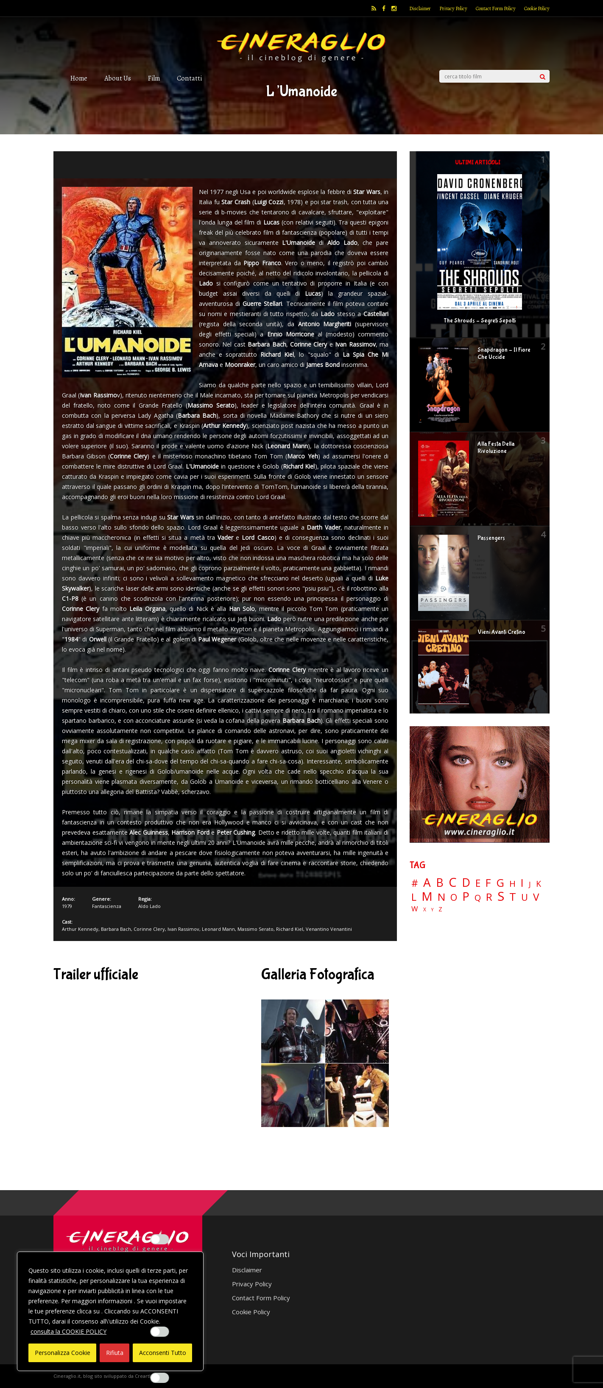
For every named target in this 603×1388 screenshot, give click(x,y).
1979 (67, 906)
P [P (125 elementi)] (465, 896)
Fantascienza (106, 906)
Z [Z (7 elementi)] (440, 909)
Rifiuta (114, 1353)
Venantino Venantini (329, 929)
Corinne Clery (149, 929)
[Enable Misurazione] (160, 1332)
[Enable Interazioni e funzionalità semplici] (160, 1239)
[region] (110, 1311)
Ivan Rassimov (183, 929)
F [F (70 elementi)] (488, 883)
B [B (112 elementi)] (440, 882)
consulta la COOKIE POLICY (68, 1331)
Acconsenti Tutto (162, 1353)
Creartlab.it (147, 1376)
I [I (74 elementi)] (522, 882)
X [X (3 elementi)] (424, 909)
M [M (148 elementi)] (427, 896)
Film (154, 78)
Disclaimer (420, 8)
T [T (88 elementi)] (512, 896)
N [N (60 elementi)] (441, 897)
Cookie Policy (537, 8)
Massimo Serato (255, 929)
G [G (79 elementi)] (500, 882)
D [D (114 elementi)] (466, 882)
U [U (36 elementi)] (524, 897)
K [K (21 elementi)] (538, 884)
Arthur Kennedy (80, 929)
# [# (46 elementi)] (414, 883)
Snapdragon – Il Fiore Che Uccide (503, 354)
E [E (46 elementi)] (477, 883)
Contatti (189, 78)
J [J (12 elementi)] (530, 884)
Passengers (491, 538)
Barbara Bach (116, 929)
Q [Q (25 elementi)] (478, 897)
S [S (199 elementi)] (500, 896)
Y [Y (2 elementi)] (432, 910)
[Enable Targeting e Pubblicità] (160, 1378)
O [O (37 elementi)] (453, 897)
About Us (117, 78)
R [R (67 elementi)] (489, 897)
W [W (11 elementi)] (414, 909)
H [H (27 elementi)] (512, 883)
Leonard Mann (218, 929)
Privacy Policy (453, 8)
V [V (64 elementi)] (536, 897)
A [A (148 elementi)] (427, 882)
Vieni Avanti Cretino (501, 632)
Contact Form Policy (496, 8)
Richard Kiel (289, 929)
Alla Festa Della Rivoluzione (495, 448)
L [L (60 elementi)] (413, 897)
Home (78, 78)
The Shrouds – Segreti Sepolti (480, 320)
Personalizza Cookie (62, 1353)
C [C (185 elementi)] (453, 882)
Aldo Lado (149, 906)
